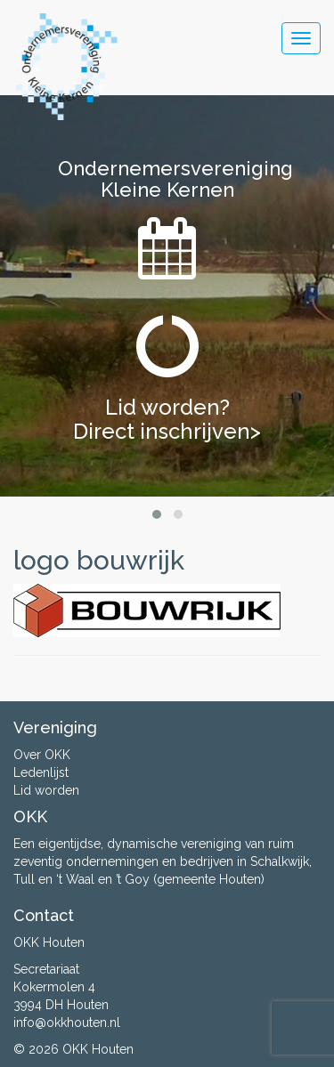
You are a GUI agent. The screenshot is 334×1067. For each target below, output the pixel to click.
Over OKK (41, 755)
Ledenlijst (41, 772)
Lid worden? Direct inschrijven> (167, 418)
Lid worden (46, 790)
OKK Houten (98, 1049)
